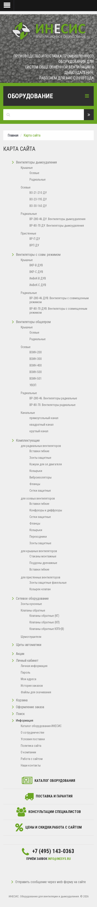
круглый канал (38, 431)
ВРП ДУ (34, 245)
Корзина (22, 700)
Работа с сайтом (32, 759)
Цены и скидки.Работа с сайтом (53, 827)
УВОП (32, 385)
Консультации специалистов (54, 812)
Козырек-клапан (40, 589)
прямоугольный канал (43, 418)
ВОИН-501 (35, 378)
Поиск (20, 714)
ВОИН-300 (35, 359)
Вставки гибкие (39, 451)
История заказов (32, 685)
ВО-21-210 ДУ (38, 192)
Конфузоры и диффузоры (45, 510)
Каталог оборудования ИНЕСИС (41, 726)
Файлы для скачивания (36, 692)
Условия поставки (33, 739)
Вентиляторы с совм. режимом (38, 255)
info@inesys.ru (59, 859)
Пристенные (28, 233)
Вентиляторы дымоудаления (36, 162)
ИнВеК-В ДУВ (37, 278)
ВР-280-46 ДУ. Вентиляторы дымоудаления (57, 219)
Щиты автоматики (28, 645)
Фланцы (34, 484)
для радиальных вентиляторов (41, 446)
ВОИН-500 (35, 372)
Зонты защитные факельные (48, 582)
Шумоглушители (31, 636)
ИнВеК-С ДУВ (37, 285)
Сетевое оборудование (32, 598)
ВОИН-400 (35, 365)
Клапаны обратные (33, 610)
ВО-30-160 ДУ (38, 206)
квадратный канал (41, 424)
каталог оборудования (55, 781)
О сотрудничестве (32, 732)
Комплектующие (28, 440)
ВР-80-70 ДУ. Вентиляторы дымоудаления (56, 225)
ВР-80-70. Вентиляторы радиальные (52, 405)
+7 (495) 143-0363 (53, 851)
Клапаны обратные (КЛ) (44, 622)
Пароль (25, 672)
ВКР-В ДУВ (36, 265)
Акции (20, 654)
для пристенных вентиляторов (40, 577)
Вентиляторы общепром (33, 322)
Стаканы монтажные (42, 556)
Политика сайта (31, 745)
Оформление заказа (30, 707)
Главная (13, 135)
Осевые (34, 173)
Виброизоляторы (40, 477)
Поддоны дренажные (43, 563)
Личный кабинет (27, 660)
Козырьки (35, 471)
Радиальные (37, 179)
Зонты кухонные (31, 604)
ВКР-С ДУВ (36, 272)
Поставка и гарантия (54, 796)
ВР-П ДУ (34, 238)
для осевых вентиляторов (38, 498)
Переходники (38, 536)
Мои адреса (28, 679)
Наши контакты (31, 765)
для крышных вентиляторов (39, 551)
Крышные (27, 167)
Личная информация (34, 666)
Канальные (28, 412)
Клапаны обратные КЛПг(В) (46, 629)
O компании (28, 752)
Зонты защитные (40, 457)
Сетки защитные (40, 490)
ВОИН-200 (35, 352)
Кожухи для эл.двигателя (45, 464)
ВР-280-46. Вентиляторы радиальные (53, 398)
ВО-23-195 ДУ (38, 199)
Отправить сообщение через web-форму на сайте (48, 882)
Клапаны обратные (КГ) (44, 615)
